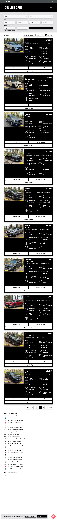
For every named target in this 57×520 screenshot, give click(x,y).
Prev (28, 407)
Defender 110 (30, 261)
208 (26, 373)
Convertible (30, 79)
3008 (27, 190)
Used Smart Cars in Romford (14, 459)
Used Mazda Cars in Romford (14, 443)
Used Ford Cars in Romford (14, 425)
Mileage (6, 25)
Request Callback (40, 68)
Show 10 (39, 35)
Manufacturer (7, 14)
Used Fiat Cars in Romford (14, 422)
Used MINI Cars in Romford (14, 441)
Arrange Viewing (28, 71)
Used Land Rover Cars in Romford (16, 438)
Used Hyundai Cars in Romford (15, 429)
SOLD (6, 225)
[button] (51, 1)
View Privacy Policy (30, 516)
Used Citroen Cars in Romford (15, 420)
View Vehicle (16, 68)
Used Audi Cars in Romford (14, 415)
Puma (27, 153)
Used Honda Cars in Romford (14, 427)
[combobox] (16, 16)
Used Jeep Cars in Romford (14, 434)
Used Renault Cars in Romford (15, 455)
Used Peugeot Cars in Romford (15, 450)
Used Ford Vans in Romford (14, 475)
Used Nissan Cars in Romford (14, 448)
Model (30, 14)
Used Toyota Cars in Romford (15, 464)
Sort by (29, 35)
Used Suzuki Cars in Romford (14, 462)
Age (30, 19)
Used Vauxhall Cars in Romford (15, 466)
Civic (27, 42)
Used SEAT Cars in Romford (14, 457)
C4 (26, 298)
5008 (27, 227)
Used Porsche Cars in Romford (15, 452)
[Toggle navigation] (51, 6)
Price (5, 19)
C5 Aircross (29, 336)
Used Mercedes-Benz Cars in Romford (17, 445)
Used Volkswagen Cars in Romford (16, 468)
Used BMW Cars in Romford (14, 418)
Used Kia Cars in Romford (13, 436)
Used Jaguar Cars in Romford (14, 432)
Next (50, 407)
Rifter (27, 116)
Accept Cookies (42, 516)
